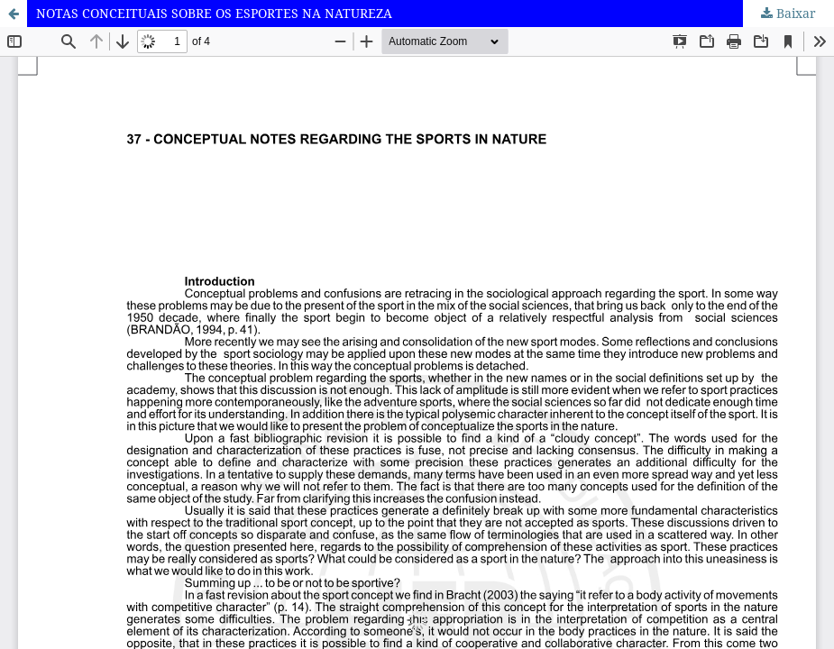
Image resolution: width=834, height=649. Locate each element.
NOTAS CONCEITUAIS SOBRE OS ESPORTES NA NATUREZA (214, 13)
